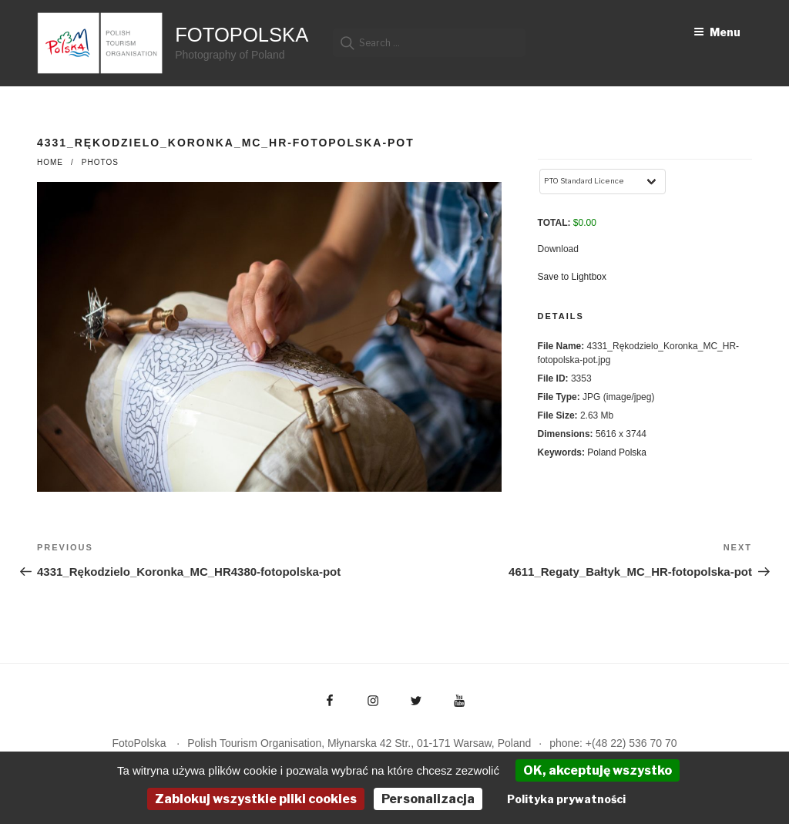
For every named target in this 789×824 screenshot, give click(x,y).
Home (50, 162)
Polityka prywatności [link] (566, 799)
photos (100, 162)
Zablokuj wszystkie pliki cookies (256, 799)
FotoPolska (241, 34)
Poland (601, 452)
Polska (632, 452)
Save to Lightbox (572, 276)
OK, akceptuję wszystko (597, 770)
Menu (716, 32)
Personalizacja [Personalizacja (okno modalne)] (428, 799)
